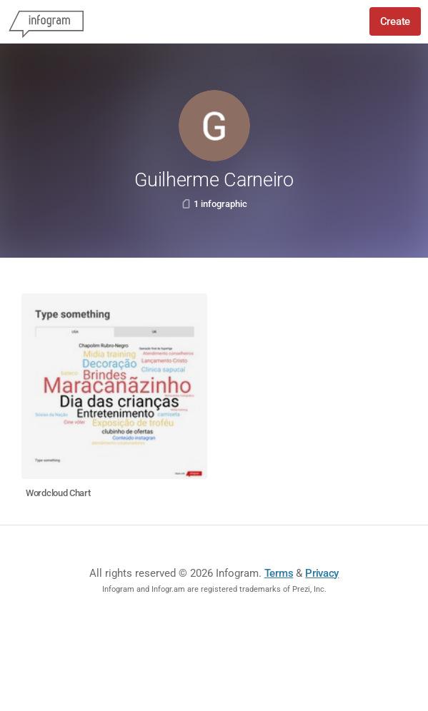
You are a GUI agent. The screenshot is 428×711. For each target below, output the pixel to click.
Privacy (322, 573)
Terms (279, 573)
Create (395, 21)
